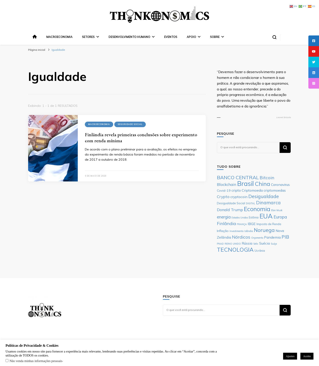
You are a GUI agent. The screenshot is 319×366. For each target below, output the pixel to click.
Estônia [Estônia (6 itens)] (254, 217)
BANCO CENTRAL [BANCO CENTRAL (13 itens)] (238, 177)
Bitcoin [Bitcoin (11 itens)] (267, 177)
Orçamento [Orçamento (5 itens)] (257, 237)
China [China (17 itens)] (262, 183)
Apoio (191, 37)
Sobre (215, 37)
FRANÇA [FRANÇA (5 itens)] (242, 224)
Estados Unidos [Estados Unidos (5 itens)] (239, 217)
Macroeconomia (59, 37)
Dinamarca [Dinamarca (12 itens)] (268, 202)
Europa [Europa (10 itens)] (280, 217)
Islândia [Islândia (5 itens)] (248, 231)
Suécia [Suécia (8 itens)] (264, 243)
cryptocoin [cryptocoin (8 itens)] (238, 197)
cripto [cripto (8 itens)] (236, 190)
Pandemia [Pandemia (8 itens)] (272, 237)
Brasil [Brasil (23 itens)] (245, 183)
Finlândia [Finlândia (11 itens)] (226, 223)
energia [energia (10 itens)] (224, 217)
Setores (88, 37)
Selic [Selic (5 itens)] (255, 243)
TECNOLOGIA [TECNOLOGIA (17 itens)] (235, 249)
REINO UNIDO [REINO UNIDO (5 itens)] (233, 243)
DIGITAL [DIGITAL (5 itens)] (250, 203)
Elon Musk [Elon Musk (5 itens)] (276, 210)
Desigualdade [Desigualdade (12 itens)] (263, 196)
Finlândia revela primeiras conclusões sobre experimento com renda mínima (141, 138)
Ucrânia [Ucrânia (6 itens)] (260, 250)
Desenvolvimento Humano (129, 37)
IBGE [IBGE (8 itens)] (252, 224)
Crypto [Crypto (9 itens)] (223, 196)
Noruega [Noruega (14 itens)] (264, 230)
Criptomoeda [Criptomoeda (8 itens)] (252, 190)
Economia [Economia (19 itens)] (257, 209)
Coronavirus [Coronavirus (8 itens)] (280, 184)
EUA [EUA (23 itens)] (266, 216)
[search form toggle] (274, 37)
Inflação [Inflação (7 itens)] (223, 231)
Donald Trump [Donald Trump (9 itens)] (230, 209)
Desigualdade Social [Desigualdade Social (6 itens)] (231, 203)
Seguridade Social (130, 124)
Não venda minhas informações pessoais (36, 361)
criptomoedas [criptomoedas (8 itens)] (275, 190)
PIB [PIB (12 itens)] (285, 237)
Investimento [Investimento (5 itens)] (236, 231)
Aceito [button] (307, 356)
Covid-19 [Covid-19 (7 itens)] (224, 191)
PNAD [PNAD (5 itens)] (220, 243)
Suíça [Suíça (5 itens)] (274, 243)
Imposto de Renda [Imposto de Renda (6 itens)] (269, 224)
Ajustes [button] (290, 356)
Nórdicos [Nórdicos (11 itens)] (241, 237)
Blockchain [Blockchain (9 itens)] (226, 184)
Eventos (170, 37)
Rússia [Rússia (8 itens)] (247, 243)
